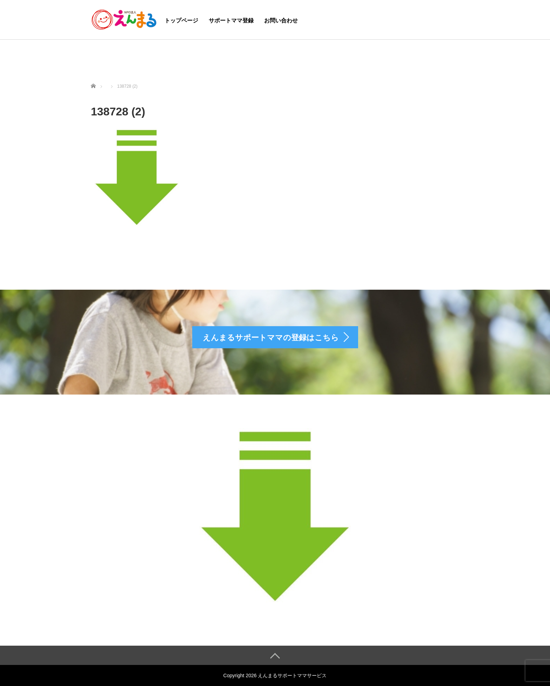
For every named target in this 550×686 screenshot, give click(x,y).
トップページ (181, 20)
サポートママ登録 (231, 20)
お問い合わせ (281, 20)
